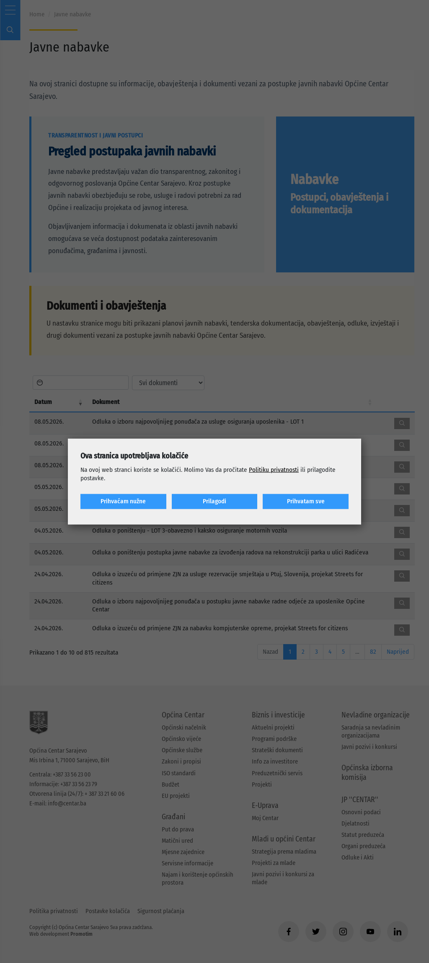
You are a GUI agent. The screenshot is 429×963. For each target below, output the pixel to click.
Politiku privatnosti (274, 470)
